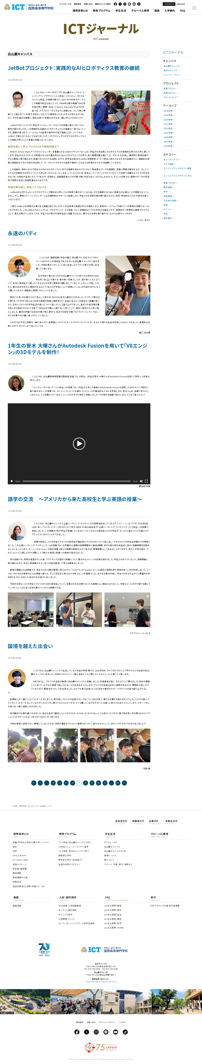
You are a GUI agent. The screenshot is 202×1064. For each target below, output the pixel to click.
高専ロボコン (169, 93)
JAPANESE (169, 4)
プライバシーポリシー (107, 1023)
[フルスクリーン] (146, 481)
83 (116, 783)
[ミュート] (141, 481)
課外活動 (167, 187)
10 (98, 783)
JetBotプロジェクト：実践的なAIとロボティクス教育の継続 (74, 68)
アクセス (122, 1023)
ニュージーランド (171, 75)
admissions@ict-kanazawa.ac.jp (101, 982)
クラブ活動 (168, 164)
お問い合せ (88, 4)
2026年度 (168, 111)
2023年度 (168, 124)
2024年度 (168, 119)
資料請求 (77, 4)
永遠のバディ (22, 233)
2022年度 (168, 128)
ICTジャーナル (65, 4)
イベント (167, 209)
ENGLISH (181, 4)
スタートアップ (170, 97)
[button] (79, 444)
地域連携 (167, 196)
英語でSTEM (169, 183)
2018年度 (168, 146)
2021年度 (168, 133)
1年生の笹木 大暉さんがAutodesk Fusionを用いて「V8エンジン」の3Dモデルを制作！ (77, 349)
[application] (79, 444)
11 (104, 783)
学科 (165, 192)
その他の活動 (169, 200)
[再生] (11, 481)
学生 (165, 214)
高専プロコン (169, 88)
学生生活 (22, 806)
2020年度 (168, 137)
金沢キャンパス (170, 70)
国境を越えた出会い (30, 646)
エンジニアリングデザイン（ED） (177, 175)
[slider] (77, 481)
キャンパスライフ (171, 159)
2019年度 (168, 141)
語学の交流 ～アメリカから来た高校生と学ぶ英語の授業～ (75, 499)
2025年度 (168, 115)
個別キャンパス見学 (103, 4)
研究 (165, 205)
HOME (15, 806)
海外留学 (167, 218)
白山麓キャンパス (171, 66)
